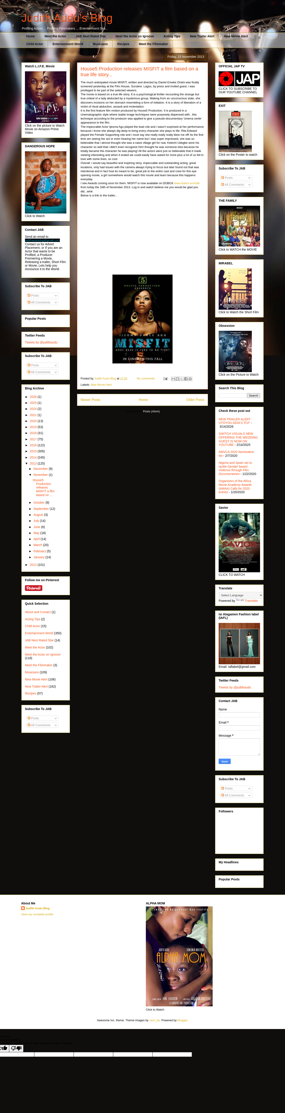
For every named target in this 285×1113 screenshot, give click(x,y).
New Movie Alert (236, 36)
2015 (34, 451)
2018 (34, 433)
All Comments (39, 302)
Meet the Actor (55, 36)
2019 (34, 427)
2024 (34, 409)
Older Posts (195, 400)
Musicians (100, 44)
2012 (34, 564)
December (41, 469)
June (37, 527)
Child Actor (34, 44)
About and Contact (38, 612)
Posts (33, 295)
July (36, 521)
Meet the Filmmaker (153, 44)
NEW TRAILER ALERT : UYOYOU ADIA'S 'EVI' (235, 421)
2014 (34, 457)
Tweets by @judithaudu (41, 342)
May (36, 533)
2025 (34, 403)
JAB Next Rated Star (91, 36)
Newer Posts (90, 400)
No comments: (146, 378)
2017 (34, 439)
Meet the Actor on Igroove (135, 36)
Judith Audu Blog (38, 908)
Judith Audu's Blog (67, 18)
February (40, 551)
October (39, 502)
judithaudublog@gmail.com (42, 240)
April (37, 539)
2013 (34, 463)
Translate (247, 600)
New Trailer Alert (202, 36)
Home (30, 36)
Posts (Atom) (151, 411)
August (38, 515)
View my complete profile (37, 914)
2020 (34, 421)
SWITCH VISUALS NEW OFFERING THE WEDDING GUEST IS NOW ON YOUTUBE (238, 439)
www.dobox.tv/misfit (186, 183)
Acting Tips (171, 36)
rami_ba (154, 1020)
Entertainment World (68, 44)
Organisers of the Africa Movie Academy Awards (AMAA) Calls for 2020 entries (235, 486)
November (41, 475)
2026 (34, 397)
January (39, 557)
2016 (34, 445)
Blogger (182, 1020)
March (38, 545)
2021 (34, 415)
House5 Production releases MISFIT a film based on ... (44, 487)
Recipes (123, 44)
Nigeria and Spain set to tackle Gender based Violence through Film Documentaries (235, 468)
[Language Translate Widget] (241, 595)
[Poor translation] (16, 1048)
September (41, 509)
